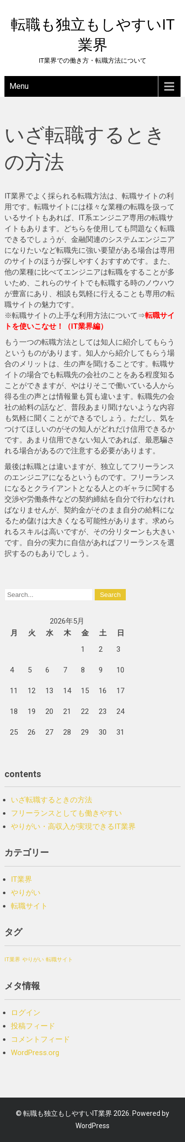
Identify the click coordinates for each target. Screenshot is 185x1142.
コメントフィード (40, 1039)
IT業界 (21, 879)
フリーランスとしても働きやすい (66, 813)
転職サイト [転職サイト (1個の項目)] (59, 959)
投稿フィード (33, 1026)
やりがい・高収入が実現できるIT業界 (73, 826)
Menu (19, 86)
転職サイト (29, 906)
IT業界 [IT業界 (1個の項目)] (12, 959)
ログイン (25, 1012)
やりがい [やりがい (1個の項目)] (33, 959)
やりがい (25, 892)
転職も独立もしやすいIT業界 (67, 1113)
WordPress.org (35, 1052)
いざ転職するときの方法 (51, 799)
